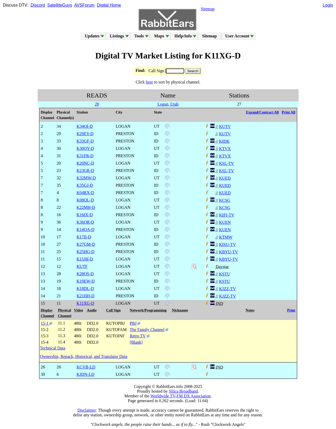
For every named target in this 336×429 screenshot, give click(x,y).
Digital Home (109, 5)
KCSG (224, 200)
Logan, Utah (168, 104)
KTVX (225, 148)
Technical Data (52, 348)
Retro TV (137, 336)
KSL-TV (226, 163)
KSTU (224, 274)
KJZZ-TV (227, 289)
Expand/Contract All (262, 112)
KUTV (225, 126)
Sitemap (208, 9)
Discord (38, 5)
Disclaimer (86, 410)
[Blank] (136, 342)
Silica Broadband (183, 391)
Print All (288, 112)
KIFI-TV (226, 215)
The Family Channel (147, 329)
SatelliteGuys (59, 5)
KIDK (224, 141)
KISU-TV (227, 244)
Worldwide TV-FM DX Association (180, 396)
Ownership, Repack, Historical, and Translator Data (83, 356)
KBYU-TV (228, 252)
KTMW (225, 237)
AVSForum (84, 5)
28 (97, 104)
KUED (225, 178)
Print (291, 310)
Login (328, 5)
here (149, 82)
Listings (117, 36)
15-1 (46, 323)
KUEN (225, 222)
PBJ (133, 323)
